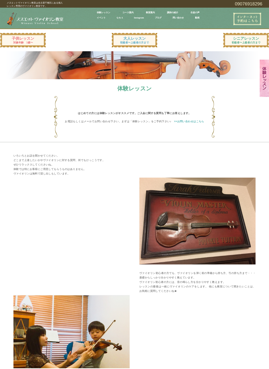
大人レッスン (134, 40)
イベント (101, 17)
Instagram (139, 17)
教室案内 (150, 12)
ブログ (158, 17)
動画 (197, 17)
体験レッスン (103, 12)
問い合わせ (178, 17)
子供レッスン (23, 40)
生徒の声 (195, 12)
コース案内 (128, 12)
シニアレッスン (246, 40)
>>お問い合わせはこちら (189, 121)
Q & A (120, 17)
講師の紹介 (172, 12)
